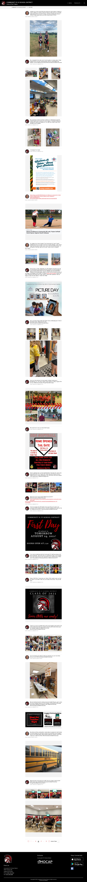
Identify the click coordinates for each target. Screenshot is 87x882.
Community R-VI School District (44, 858)
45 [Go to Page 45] (35, 841)
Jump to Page (54, 841)
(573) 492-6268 (9, 874)
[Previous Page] (28, 841)
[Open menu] (69, 3)
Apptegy (46, 880)
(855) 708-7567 (10, 873)
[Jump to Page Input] (58, 841)
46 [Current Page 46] (38, 841)
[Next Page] (49, 841)
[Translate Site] (78, 3)
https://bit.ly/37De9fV (51, 273)
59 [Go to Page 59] (46, 841)
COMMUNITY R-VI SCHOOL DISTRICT (19, 7)
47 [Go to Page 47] (41, 841)
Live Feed (30, 7)
